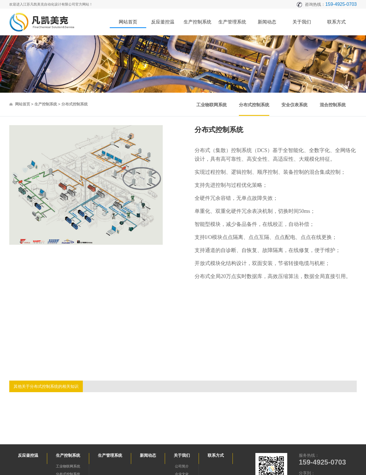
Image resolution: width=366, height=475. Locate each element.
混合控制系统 (333, 104)
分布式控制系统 (254, 104)
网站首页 (128, 21)
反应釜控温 (162, 21)
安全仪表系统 (294, 104)
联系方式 (336, 21)
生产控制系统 (197, 21)
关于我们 (301, 21)
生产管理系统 (232, 21)
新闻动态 (267, 21)
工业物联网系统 (211, 104)
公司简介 (182, 466)
